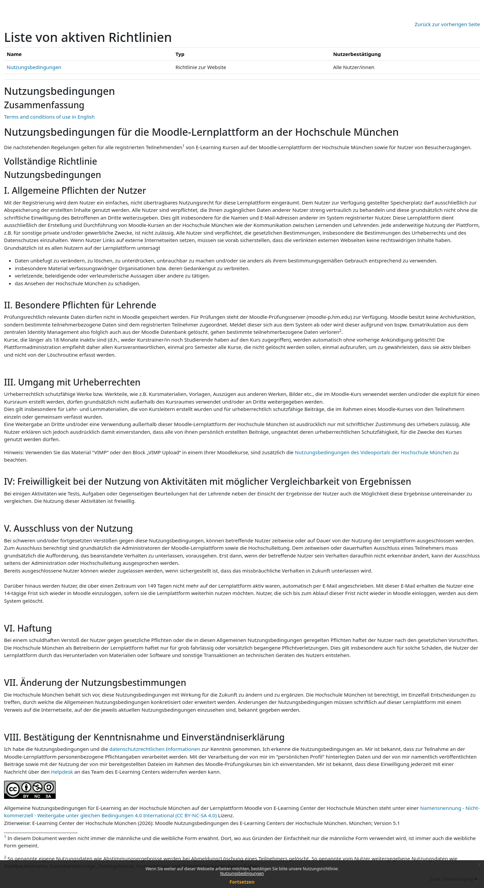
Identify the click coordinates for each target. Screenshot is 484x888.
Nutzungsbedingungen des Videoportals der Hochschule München (373, 452)
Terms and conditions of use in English (49, 116)
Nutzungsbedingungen (242, 873)
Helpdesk (62, 771)
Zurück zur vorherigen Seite (447, 24)
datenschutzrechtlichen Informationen (155, 749)
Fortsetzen (242, 882)
